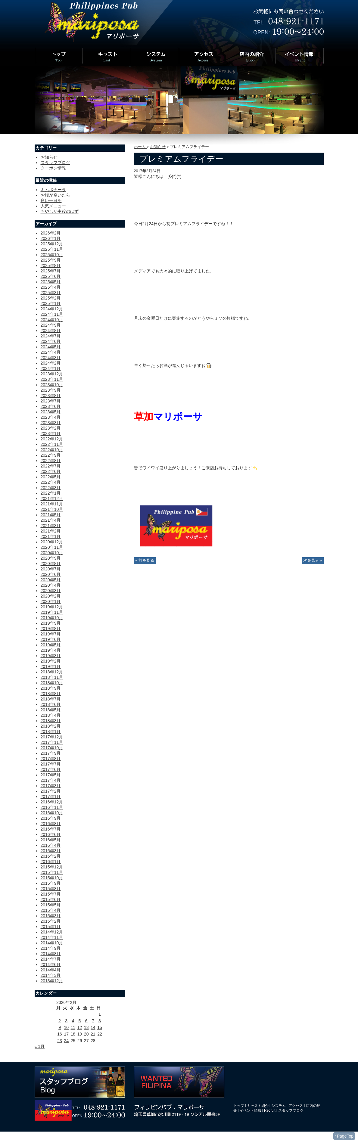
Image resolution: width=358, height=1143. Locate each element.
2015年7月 (51, 894)
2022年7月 (51, 466)
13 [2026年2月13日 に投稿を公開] (86, 1027)
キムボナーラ (53, 189)
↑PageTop (344, 1136)
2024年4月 (51, 352)
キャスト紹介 (258, 1106)
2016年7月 (51, 829)
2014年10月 (52, 942)
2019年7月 (51, 634)
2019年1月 (51, 666)
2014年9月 (51, 948)
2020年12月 (52, 541)
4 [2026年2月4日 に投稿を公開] (73, 1020)
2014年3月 (51, 975)
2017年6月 (51, 769)
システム (278, 1106)
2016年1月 (51, 861)
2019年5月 (51, 644)
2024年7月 (51, 336)
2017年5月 (51, 774)
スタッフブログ (55, 162)
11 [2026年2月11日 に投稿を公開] (73, 1027)
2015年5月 (51, 904)
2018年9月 (51, 688)
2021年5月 (51, 514)
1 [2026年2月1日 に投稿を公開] (99, 1014)
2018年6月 (51, 704)
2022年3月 (51, 487)
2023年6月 (51, 406)
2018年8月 (51, 693)
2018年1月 (51, 731)
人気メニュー (53, 205)
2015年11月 (52, 872)
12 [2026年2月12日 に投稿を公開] (79, 1027)
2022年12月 (52, 438)
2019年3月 (51, 655)
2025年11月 (52, 249)
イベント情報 (250, 1110)
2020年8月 (51, 563)
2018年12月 (52, 671)
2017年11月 (52, 742)
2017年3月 (51, 785)
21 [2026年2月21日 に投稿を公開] (93, 1034)
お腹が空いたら (55, 195)
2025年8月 (51, 265)
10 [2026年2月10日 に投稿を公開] (66, 1027)
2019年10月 (52, 617)
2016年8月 (51, 823)
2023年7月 (51, 401)
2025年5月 (51, 281)
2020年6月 (51, 574)
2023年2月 (51, 428)
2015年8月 (51, 888)
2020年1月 (51, 601)
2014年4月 (51, 970)
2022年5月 (51, 476)
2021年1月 (51, 536)
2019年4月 (51, 650)
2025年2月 (51, 298)
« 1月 (40, 1046)
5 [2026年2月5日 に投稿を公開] (80, 1020)
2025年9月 (51, 260)
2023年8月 (51, 395)
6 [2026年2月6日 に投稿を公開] (86, 1020)
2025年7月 (51, 271)
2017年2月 (51, 791)
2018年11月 (52, 677)
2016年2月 (51, 856)
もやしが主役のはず (60, 211)
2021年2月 (51, 531)
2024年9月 (51, 325)
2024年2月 (51, 363)
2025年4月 (51, 287)
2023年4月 (51, 417)
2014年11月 (52, 937)
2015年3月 (51, 915)
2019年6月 (51, 639)
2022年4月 (51, 482)
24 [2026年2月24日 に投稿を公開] (66, 1040)
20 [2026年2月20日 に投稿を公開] (86, 1034)
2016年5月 (51, 839)
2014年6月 (51, 964)
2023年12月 (52, 373)
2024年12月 (52, 308)
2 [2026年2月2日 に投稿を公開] (59, 1020)
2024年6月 (51, 341)
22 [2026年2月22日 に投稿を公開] (99, 1034)
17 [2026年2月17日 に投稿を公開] (66, 1034)
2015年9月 (51, 883)
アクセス (295, 1106)
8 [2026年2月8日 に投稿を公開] (99, 1020)
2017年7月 (51, 764)
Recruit (270, 1110)
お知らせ (158, 147)
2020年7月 (51, 569)
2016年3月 (51, 850)
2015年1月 (51, 926)
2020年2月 (51, 596)
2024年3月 (51, 357)
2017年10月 (52, 747)
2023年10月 (52, 384)
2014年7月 (51, 959)
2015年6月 (51, 899)
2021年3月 (51, 525)
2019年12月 (52, 606)
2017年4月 (51, 780)
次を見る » (312, 560)
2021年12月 (52, 498)
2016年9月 (51, 818)
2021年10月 (52, 509)
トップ (238, 1106)
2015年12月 (52, 867)
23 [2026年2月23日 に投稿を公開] (59, 1040)
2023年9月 (51, 390)
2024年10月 (52, 319)
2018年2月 (51, 726)
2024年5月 (51, 346)
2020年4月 (51, 585)
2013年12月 (52, 980)
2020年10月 (52, 552)
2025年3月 (51, 292)
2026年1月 (51, 238)
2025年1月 (51, 303)
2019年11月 (52, 612)
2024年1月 (51, 368)
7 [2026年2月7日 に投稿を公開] (93, 1020)
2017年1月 (51, 796)
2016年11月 (52, 807)
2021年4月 (51, 520)
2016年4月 (51, 845)
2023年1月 (51, 433)
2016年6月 (51, 834)
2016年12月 (52, 802)
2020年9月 (51, 558)
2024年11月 (52, 314)
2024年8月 (51, 330)
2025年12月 (52, 243)
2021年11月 (52, 504)
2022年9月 (51, 455)
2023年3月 (51, 422)
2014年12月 (52, 932)
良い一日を (51, 200)
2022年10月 (52, 449)
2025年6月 (51, 276)
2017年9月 (51, 753)
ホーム (140, 147)
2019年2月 (51, 661)
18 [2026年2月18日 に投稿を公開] (73, 1034)
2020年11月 (52, 547)
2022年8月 (51, 460)
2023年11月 (52, 379)
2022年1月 (51, 493)
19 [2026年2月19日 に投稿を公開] (79, 1034)
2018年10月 (52, 682)
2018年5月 (51, 709)
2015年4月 (51, 910)
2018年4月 (51, 715)
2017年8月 (51, 758)
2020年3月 (51, 590)
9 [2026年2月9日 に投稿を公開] (59, 1027)
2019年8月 (51, 628)
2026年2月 (51, 233)
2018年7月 (51, 699)
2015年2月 (51, 921)
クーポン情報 (53, 168)
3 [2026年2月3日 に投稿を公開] (66, 1020)
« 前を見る (144, 560)
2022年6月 (51, 471)
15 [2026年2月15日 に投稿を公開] (99, 1027)
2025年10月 (52, 254)
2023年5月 (51, 411)
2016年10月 (52, 812)
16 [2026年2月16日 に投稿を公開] (59, 1034)
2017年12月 (52, 737)
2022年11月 (52, 444)
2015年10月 (52, 877)
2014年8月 (51, 953)
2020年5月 (51, 579)
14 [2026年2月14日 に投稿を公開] (93, 1027)
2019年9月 (51, 623)
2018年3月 (51, 720)
